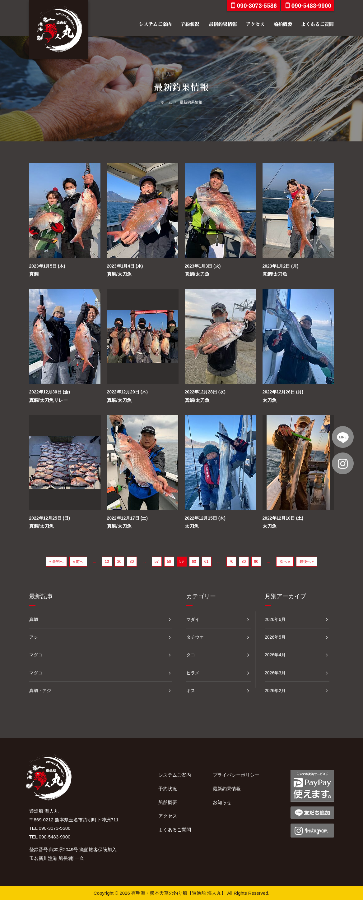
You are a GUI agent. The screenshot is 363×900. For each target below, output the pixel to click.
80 (244, 561)
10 (107, 561)
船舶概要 (167, 802)
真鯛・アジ (40, 690)
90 (256, 561)
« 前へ (78, 561)
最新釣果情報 (227, 788)
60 (194, 561)
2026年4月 (275, 654)
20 (119, 561)
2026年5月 (275, 637)
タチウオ (195, 637)
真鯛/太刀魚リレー (48, 400)
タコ (190, 654)
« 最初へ (56, 561)
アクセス (167, 816)
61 (206, 561)
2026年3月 (275, 672)
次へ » (285, 561)
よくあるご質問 (174, 829)
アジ (33, 637)
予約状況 (167, 788)
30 (132, 561)
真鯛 (34, 274)
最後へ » (307, 561)
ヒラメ (192, 672)
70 (231, 561)
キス (190, 690)
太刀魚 (270, 400)
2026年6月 (275, 619)
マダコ (35, 654)
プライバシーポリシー (236, 775)
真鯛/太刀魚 (119, 274)
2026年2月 (275, 690)
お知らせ (222, 802)
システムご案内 (174, 775)
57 (157, 561)
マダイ (192, 619)
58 (169, 561)
